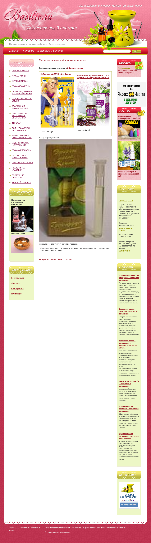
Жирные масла (20, 81)
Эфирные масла (20, 71)
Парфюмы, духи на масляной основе (22, 92)
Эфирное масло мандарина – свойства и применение (128, 436)
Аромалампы (19, 76)
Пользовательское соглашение (57, 532)
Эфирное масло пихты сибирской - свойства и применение (129, 277)
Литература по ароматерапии (20, 156)
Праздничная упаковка (19, 169)
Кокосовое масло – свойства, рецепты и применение (128, 311)
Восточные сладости (18, 176)
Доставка (15, 283)
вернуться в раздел (48, 259)
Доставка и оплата (50, 50)
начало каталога (65, 259)
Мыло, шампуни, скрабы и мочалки (22, 136)
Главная (14, 50)
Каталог (28, 50)
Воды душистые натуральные (20, 144)
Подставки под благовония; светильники (20, 115)
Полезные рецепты (22, 163)
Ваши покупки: (124, 68)
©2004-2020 (14, 528)
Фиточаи (16, 123)
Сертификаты (17, 289)
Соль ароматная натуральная (21, 129)
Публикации (16, 294)
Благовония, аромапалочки (20, 107)
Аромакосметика (21, 86)
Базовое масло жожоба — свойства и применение (129, 383)
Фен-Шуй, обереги (21, 182)
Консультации (17, 278)
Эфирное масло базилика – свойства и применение (128, 408)
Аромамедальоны (21, 150)
